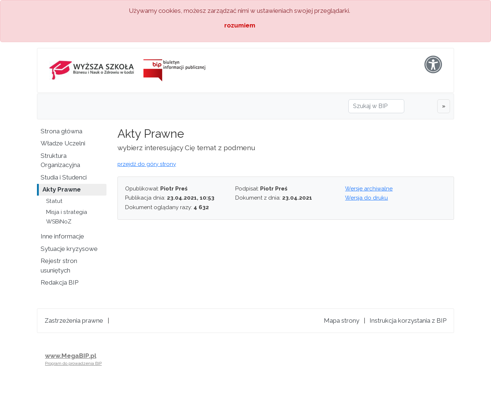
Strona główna (61, 131)
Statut (54, 201)
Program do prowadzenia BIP (73, 363)
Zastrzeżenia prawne (74, 320)
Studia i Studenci (64, 177)
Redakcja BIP (59, 282)
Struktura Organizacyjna (60, 160)
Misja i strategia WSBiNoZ (66, 217)
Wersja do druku (366, 197)
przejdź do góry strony (146, 164)
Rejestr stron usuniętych (59, 265)
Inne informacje (62, 236)
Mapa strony (341, 320)
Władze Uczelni (63, 143)
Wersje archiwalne (369, 188)
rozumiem (239, 25)
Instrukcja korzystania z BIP (408, 320)
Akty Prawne (61, 189)
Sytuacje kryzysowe (69, 248)
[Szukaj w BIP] (376, 106)
